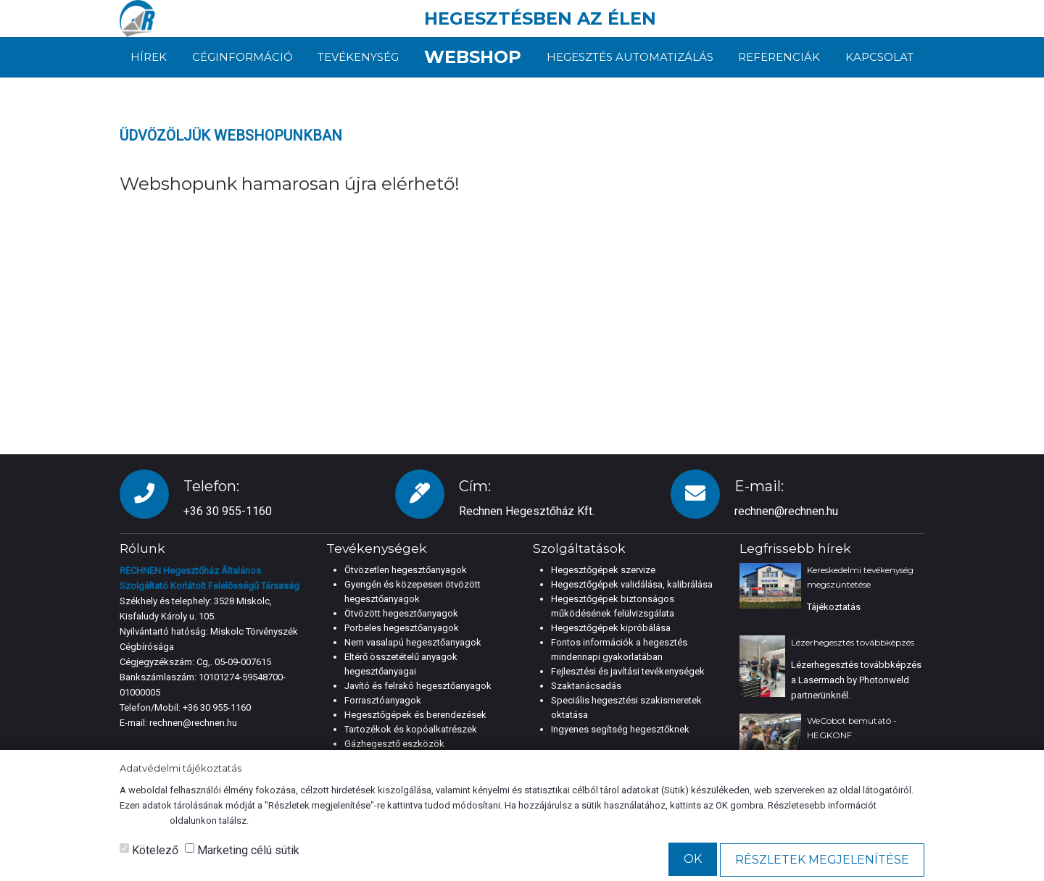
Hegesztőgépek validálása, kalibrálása (632, 584)
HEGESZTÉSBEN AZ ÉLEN (540, 18)
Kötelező (149, 850)
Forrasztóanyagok (382, 700)
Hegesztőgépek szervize (603, 569)
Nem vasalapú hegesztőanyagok (412, 642)
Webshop (472, 56)
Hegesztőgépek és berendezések (415, 714)
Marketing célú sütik (242, 850)
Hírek (148, 57)
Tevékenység (358, 57)
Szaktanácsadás (586, 685)
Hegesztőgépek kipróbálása (611, 627)
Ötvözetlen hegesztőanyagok (405, 569)
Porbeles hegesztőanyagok (401, 627)
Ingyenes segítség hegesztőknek (620, 729)
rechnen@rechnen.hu (786, 511)
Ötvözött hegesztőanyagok (401, 613)
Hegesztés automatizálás (630, 57)
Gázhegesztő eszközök (394, 743)
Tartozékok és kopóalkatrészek (410, 729)
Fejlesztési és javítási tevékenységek (628, 671)
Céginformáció (242, 57)
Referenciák (779, 57)
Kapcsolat (879, 57)
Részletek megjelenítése (822, 860)
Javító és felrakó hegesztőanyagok (418, 685)
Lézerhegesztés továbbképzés (852, 642)
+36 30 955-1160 (217, 707)
